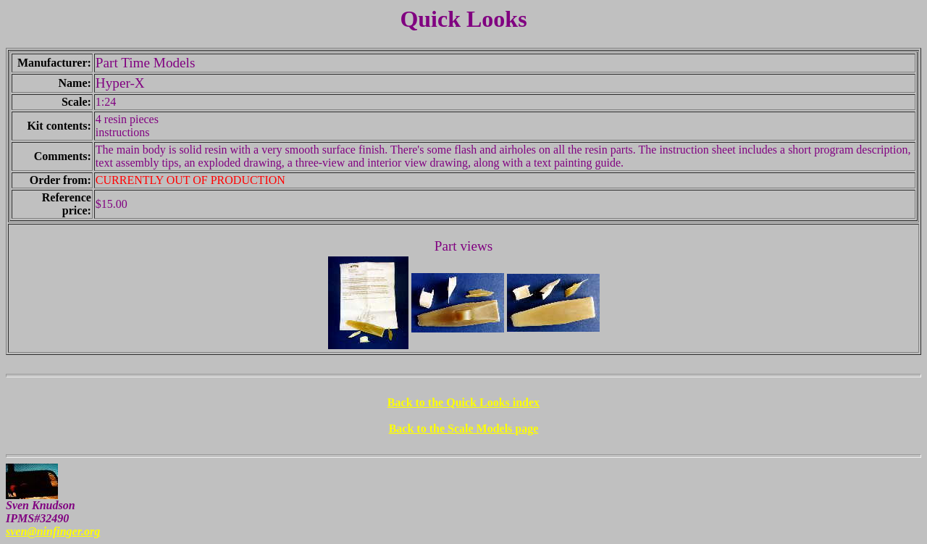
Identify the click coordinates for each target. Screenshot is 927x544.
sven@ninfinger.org (53, 531)
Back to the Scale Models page (464, 428)
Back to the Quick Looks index (463, 402)
